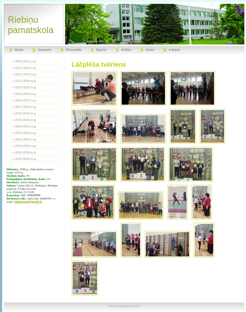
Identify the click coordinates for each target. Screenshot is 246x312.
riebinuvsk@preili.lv (28, 201)
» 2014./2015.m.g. (24, 87)
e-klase (174, 50)
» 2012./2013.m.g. (24, 74)
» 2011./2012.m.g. (24, 67)
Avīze (150, 50)
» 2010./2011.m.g (24, 61)
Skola (19, 50)
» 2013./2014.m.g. (24, 80)
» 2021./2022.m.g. (24, 132)
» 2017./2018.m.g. (24, 106)
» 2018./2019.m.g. (24, 113)
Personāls (73, 50)
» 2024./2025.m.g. (24, 152)
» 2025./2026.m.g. (24, 158)
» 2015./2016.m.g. (24, 93)
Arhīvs (126, 50)
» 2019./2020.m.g (24, 119)
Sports (101, 50)
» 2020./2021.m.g (24, 126)
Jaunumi (44, 50)
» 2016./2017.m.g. (24, 100)
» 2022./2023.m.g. (24, 139)
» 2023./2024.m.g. (24, 145)
